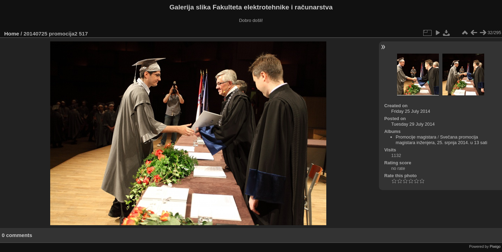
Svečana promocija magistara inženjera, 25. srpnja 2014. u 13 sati (441, 139)
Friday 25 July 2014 (410, 111)
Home (11, 34)
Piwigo (495, 246)
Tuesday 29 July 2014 (413, 124)
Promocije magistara (416, 137)
